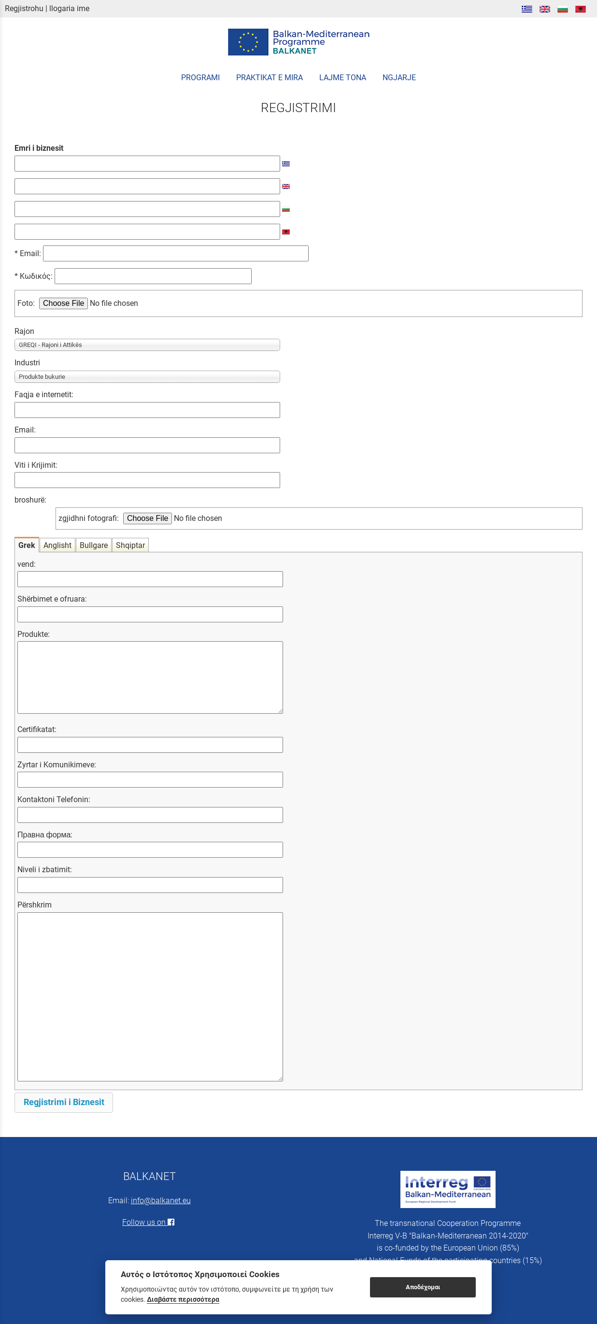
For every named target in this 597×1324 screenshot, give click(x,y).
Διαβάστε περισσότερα (183, 1299)
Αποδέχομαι (423, 1287)
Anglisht (57, 545)
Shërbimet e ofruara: (52, 599)
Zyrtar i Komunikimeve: (56, 764)
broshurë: (30, 499)
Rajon (24, 331)
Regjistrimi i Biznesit (64, 1102)
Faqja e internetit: (43, 394)
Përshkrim (34, 904)
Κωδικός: (138, 276)
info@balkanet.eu (161, 1200)
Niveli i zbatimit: (44, 869)
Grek (26, 545)
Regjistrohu (24, 8)
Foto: (26, 303)
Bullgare (94, 545)
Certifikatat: (37, 729)
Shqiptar (130, 545)
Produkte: (33, 634)
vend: (26, 564)
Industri (27, 362)
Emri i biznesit (38, 148)
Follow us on (149, 1222)
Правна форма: (44, 834)
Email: (164, 253)
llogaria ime (69, 8)
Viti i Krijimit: (35, 465)
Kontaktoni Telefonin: (53, 799)
